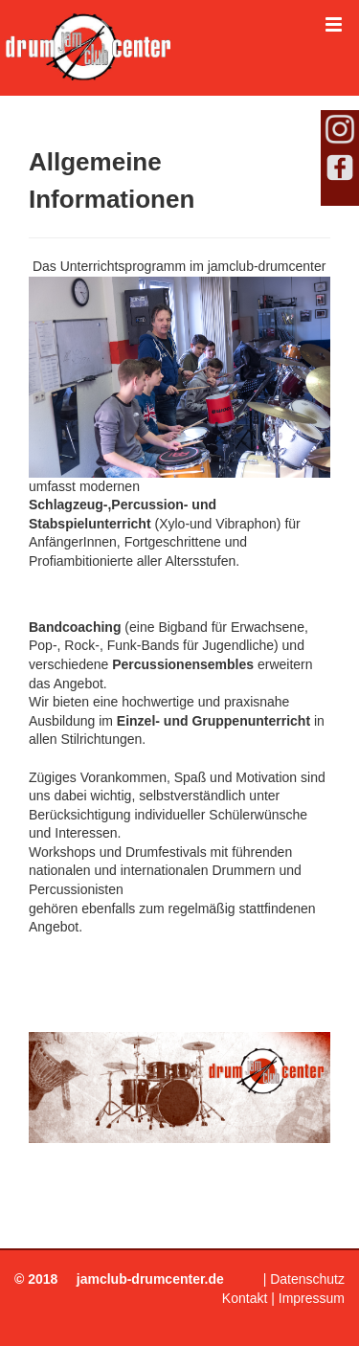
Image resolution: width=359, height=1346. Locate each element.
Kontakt (244, 1298)
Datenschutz (307, 1279)
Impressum (312, 1298)
